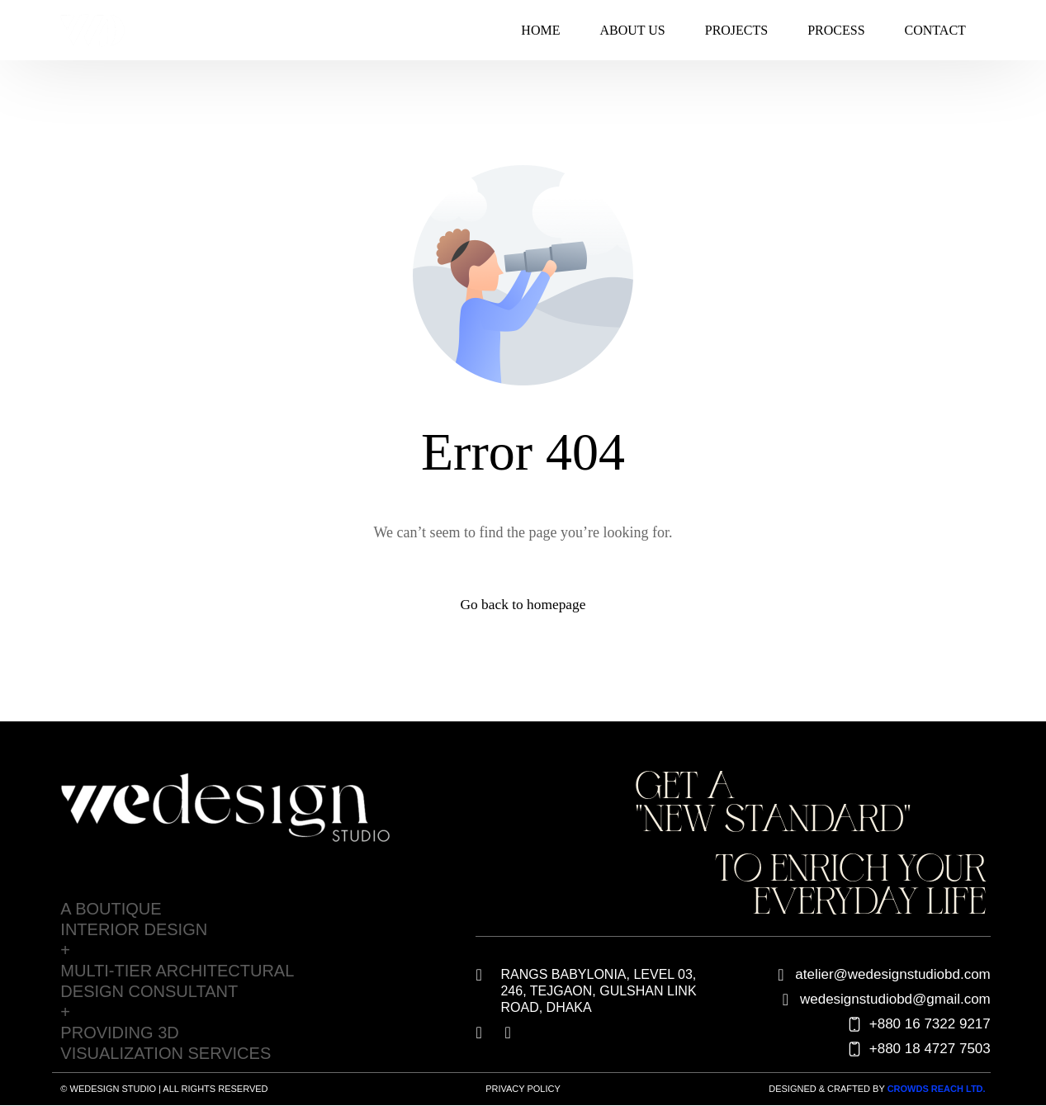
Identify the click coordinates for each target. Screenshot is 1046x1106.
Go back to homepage (523, 605)
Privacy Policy (523, 1089)
